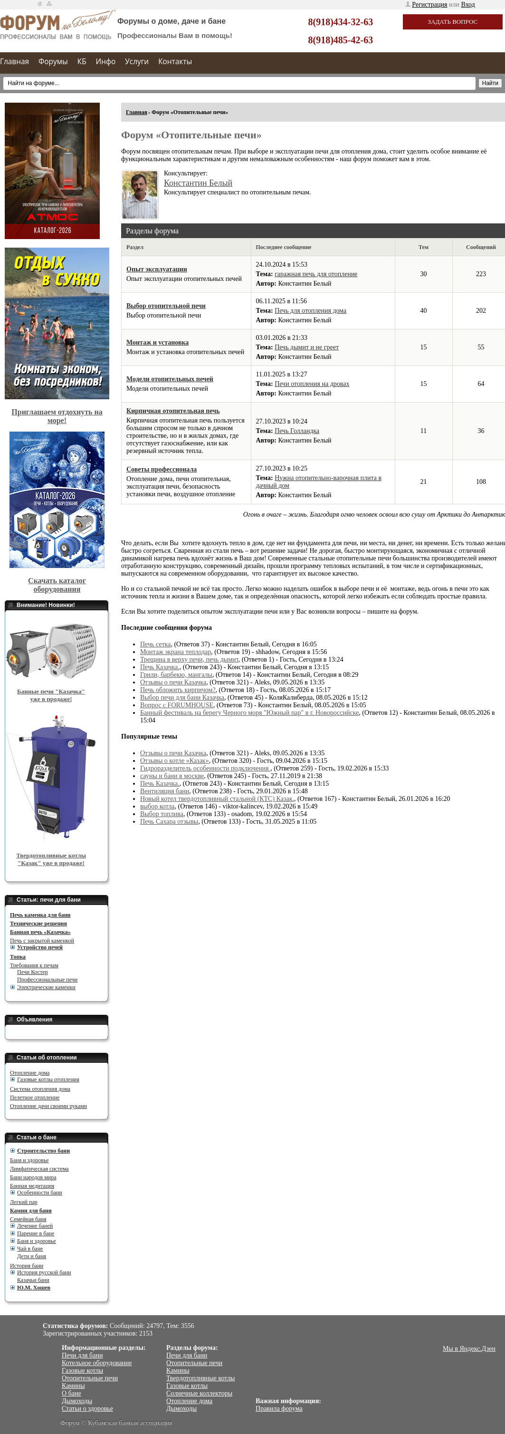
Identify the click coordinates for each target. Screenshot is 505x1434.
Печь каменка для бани (40, 915)
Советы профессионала (161, 469)
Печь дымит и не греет (307, 347)
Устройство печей (40, 947)
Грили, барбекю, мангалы (176, 674)
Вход (468, 4)
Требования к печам (34, 965)
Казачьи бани (33, 1280)
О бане (71, 1393)
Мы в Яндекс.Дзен (469, 1348)
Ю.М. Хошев (33, 1287)
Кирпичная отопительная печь (173, 410)
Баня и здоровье (29, 1160)
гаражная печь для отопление (316, 274)
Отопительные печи (90, 1378)
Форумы (53, 62)
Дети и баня (31, 1256)
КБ (81, 62)
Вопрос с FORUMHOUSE (176, 705)
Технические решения (38, 923)
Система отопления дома (40, 1089)
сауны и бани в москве (172, 776)
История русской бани (44, 1272)
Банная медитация (32, 1186)
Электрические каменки (46, 987)
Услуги (137, 62)
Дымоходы (77, 1401)
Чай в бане (30, 1248)
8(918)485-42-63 (340, 40)
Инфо (106, 62)
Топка (18, 956)
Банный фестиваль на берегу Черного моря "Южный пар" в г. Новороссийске (249, 712)
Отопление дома (29, 1072)
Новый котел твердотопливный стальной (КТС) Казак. (217, 798)
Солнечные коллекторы (199, 1393)
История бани (26, 1265)
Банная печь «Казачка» (40, 932)
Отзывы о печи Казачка (173, 682)
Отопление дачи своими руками (48, 1106)
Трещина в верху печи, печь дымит (189, 659)
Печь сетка (155, 644)
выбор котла (157, 806)
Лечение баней (35, 1225)
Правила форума (279, 1408)
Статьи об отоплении (47, 1057)
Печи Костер (32, 972)
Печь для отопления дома (310, 310)
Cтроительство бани (43, 1150)
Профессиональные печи (47, 979)
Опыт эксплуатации (156, 269)
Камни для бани (31, 1210)
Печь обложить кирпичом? (178, 689)
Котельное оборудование (97, 1363)
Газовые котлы (82, 1370)
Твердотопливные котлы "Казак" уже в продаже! (51, 859)
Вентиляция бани (164, 791)
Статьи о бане (37, 1137)
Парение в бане (35, 1233)
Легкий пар (24, 1202)
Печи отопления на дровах (312, 383)
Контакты (175, 62)
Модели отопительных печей (169, 379)
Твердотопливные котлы (200, 1378)
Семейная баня (28, 1219)
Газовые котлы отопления (48, 1079)
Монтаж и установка (157, 342)
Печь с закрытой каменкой (42, 940)
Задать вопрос (453, 21)
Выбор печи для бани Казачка (182, 697)
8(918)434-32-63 (340, 22)
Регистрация (429, 4)
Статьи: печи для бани (49, 899)
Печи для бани (82, 1355)
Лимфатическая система (39, 1168)
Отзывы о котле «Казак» (174, 760)
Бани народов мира (33, 1177)
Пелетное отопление (34, 1097)
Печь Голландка (297, 430)
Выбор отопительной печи (166, 305)
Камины (73, 1385)
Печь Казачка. (160, 667)
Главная (14, 62)
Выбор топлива (161, 814)
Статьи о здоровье (87, 1408)
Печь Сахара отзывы (169, 821)
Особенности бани (39, 1192)
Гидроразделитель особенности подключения (205, 768)
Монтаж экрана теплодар (175, 651)
